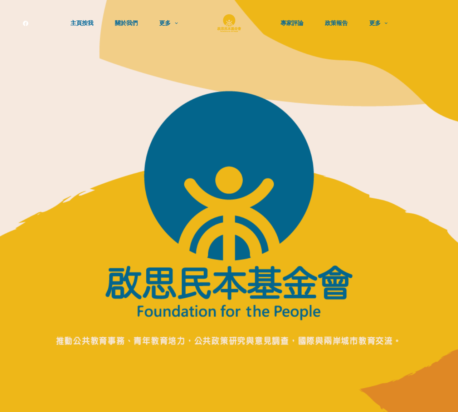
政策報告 (336, 23)
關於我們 (126, 23)
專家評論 (292, 23)
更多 (169, 23)
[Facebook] (25, 23)
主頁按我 (81, 23)
